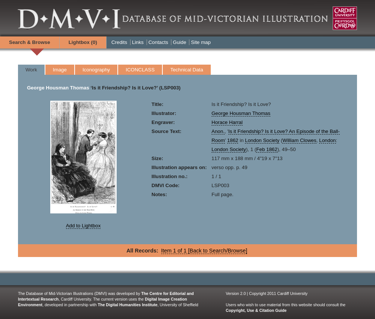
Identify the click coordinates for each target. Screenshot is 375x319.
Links (138, 42)
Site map (201, 42)
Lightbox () (83, 42)
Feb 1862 (266, 149)
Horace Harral (227, 122)
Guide (179, 42)
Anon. (218, 131)
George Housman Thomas (58, 88)
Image (60, 70)
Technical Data (186, 70)
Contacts (158, 42)
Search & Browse (29, 42)
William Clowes (299, 140)
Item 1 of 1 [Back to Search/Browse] (204, 251)
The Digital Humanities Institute (128, 304)
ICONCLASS (140, 70)
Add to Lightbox (83, 225)
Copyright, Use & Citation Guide (256, 310)
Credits (119, 42)
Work (31, 70)
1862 (232, 140)
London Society (262, 140)
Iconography (96, 70)
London (327, 140)
